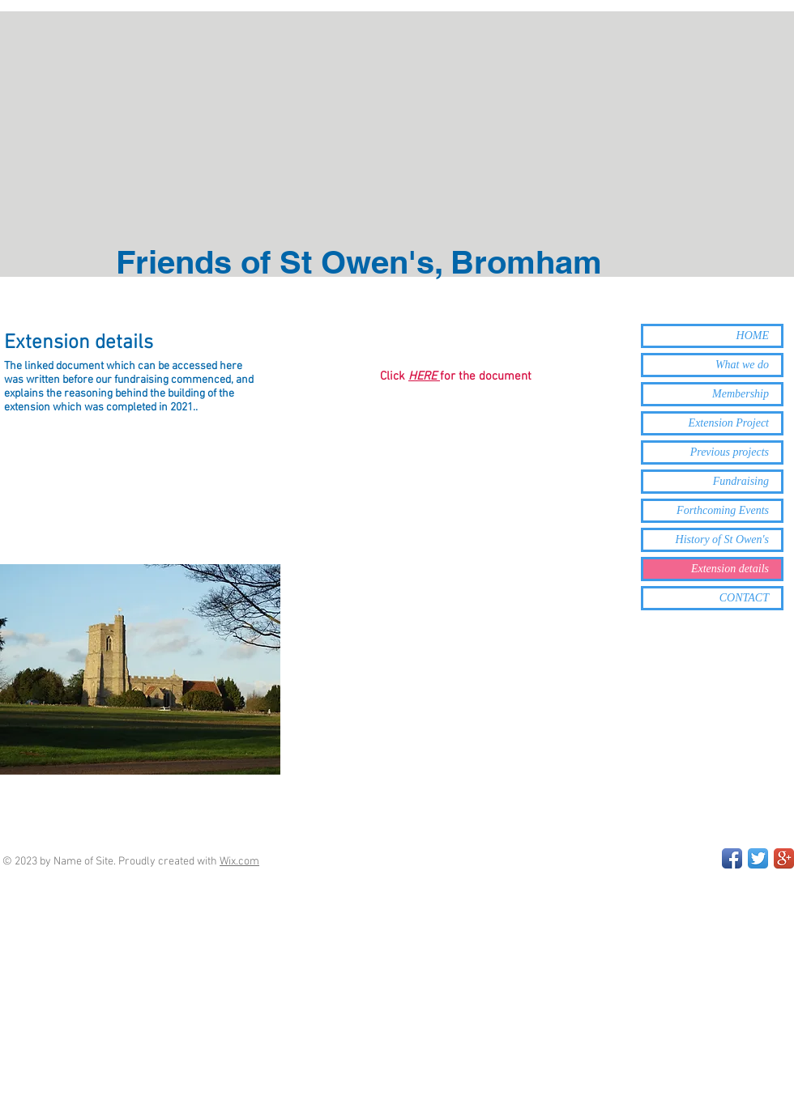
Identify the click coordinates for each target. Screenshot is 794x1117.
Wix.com (239, 862)
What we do (742, 365)
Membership (740, 394)
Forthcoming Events (723, 510)
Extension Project (729, 423)
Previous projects (729, 452)
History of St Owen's (722, 539)
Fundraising (741, 481)
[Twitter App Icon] (758, 858)
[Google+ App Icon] (784, 858)
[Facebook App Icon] (732, 858)
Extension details (730, 569)
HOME (752, 335)
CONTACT (744, 598)
